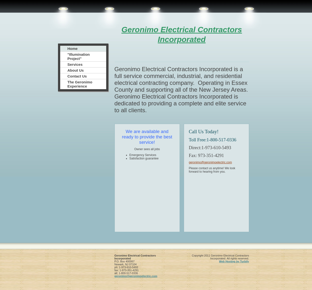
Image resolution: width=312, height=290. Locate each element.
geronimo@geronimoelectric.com (210, 162)
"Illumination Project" (79, 56)
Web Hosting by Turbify (234, 261)
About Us (76, 70)
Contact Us (77, 76)
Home (73, 48)
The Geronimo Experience (80, 84)
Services (75, 64)
